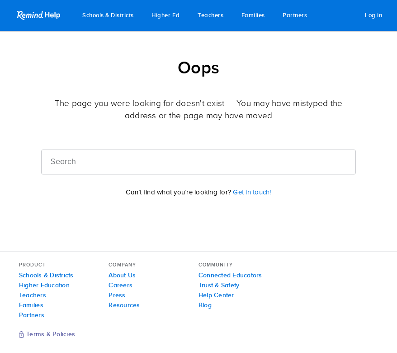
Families (253, 15)
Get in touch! (252, 192)
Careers (120, 285)
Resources (124, 305)
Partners (295, 15)
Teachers (210, 15)
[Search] (198, 162)
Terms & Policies (47, 334)
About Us (122, 275)
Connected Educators (230, 275)
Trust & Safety (219, 285)
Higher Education (44, 285)
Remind (39, 15)
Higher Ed (165, 15)
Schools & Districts (108, 15)
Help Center (216, 295)
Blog (205, 305)
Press (117, 295)
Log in (373, 15)
